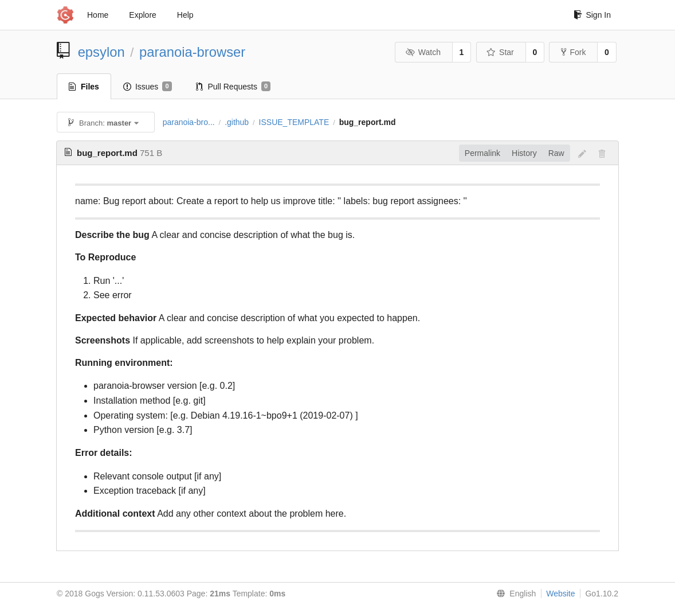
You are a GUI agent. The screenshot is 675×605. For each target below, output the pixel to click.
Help (185, 14)
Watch (423, 52)
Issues (147, 86)
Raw (556, 153)
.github (237, 122)
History (524, 153)
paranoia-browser (192, 52)
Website (560, 593)
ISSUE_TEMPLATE (294, 122)
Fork (573, 52)
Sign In (592, 14)
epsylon (101, 52)
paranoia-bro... (189, 122)
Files (84, 86)
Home (97, 14)
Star (500, 52)
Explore (142, 14)
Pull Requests (233, 86)
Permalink (482, 153)
